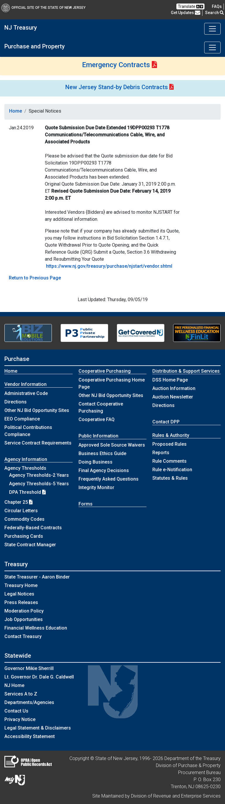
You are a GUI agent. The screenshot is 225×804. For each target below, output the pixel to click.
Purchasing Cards (23, 536)
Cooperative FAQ (97, 419)
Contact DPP (166, 422)
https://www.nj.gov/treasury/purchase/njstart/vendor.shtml (109, 266)
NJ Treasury (20, 27)
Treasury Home (21, 585)
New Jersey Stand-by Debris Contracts (116, 87)
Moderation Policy (24, 611)
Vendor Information (25, 384)
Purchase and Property (34, 46)
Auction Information (173, 388)
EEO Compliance (22, 419)
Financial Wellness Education (35, 628)
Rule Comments (169, 461)
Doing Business (95, 462)
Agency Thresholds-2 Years (39, 475)
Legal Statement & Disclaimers (37, 728)
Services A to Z (20, 694)
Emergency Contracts (116, 65)
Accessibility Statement (29, 736)
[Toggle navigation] (212, 29)
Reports (160, 452)
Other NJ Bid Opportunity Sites (36, 410)
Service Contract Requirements (37, 443)
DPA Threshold (27, 492)
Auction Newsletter (172, 397)
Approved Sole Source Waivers (112, 445)
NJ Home (14, 685)
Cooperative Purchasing (105, 371)
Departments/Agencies (29, 702)
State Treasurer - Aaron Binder (37, 577)
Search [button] (214, 12)
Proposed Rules (169, 444)
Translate (190, 6)
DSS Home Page (170, 380)
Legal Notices (19, 594)
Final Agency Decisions (104, 470)
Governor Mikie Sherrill (29, 668)
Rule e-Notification (172, 469)
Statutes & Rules (170, 478)
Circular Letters (21, 510)
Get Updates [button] (185, 12)
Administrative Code (26, 393)
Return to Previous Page (35, 278)
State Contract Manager (30, 544)
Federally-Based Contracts (33, 527)
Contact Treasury (23, 636)
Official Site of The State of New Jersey (43, 8)
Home (15, 111)
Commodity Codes (24, 519)
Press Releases (21, 602)
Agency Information (25, 459)
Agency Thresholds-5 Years (39, 483)
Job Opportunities (23, 619)
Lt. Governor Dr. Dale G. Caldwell (39, 677)
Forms (86, 504)
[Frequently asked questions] (217, 6)
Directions (15, 402)
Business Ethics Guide (102, 453)
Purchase (16, 358)
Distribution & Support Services (186, 371)
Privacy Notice (19, 719)
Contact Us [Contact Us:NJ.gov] (16, 711)
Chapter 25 (18, 502)
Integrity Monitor (96, 487)
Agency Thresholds (25, 468)
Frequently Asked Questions (109, 479)
